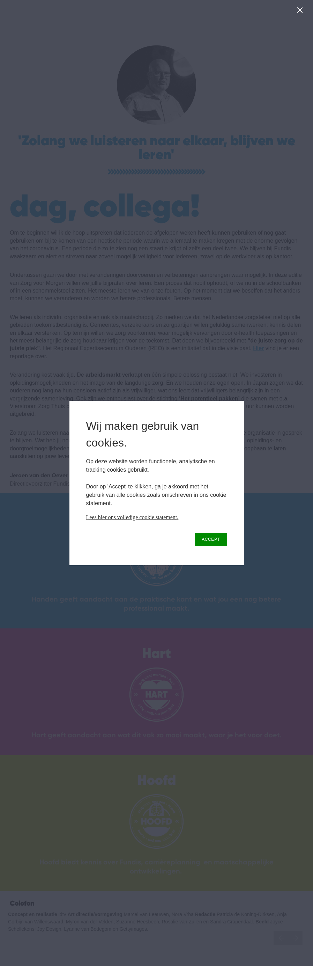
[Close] (301, 11)
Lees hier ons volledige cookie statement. (132, 517)
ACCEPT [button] (211, 539)
